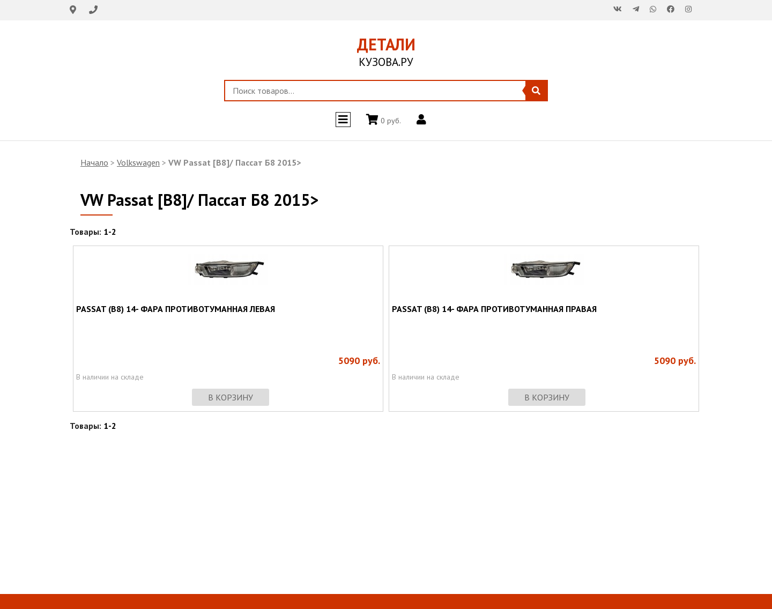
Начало (94, 162)
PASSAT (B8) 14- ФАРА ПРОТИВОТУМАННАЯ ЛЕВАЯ (175, 308)
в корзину (230, 397)
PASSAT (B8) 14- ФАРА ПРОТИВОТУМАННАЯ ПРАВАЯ (494, 308)
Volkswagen (138, 162)
